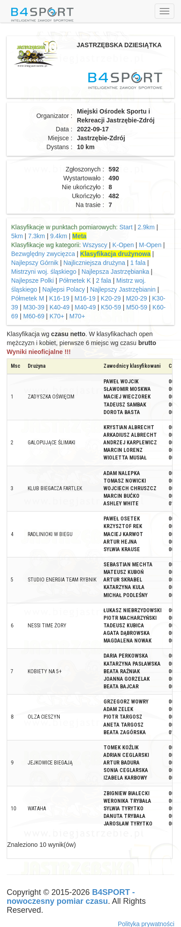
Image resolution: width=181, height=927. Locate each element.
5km (17, 236)
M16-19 (84, 298)
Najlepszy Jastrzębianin (123, 289)
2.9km (146, 227)
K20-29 (111, 298)
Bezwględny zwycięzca (43, 253)
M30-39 (33, 307)
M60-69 (33, 316)
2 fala (103, 280)
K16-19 (59, 298)
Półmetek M (27, 298)
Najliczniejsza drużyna (94, 262)
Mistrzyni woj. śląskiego (43, 271)
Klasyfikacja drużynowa (115, 253)
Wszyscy (94, 244)
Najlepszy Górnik (34, 262)
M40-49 (84, 307)
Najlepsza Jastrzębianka (115, 271)
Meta (79, 236)
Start (126, 227)
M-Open (150, 244)
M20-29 (136, 298)
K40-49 (59, 307)
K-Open (123, 244)
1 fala (137, 262)
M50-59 (136, 307)
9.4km (58, 236)
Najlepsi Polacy (63, 289)
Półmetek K (75, 280)
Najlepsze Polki (32, 280)
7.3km (36, 236)
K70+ (56, 316)
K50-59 (111, 307)
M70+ (77, 316)
